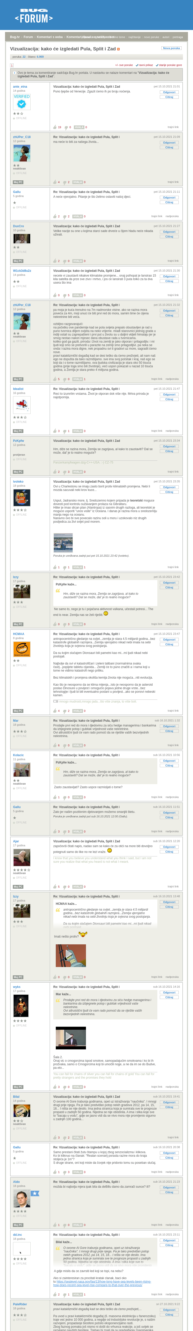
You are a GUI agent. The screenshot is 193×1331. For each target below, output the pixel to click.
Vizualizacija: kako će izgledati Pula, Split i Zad (86, 86)
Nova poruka (171, 48)
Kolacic (19, 755)
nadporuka (172, 216)
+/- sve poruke (124, 64)
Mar (16, 720)
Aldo (17, 1182)
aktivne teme (117, 37)
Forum (28, 37)
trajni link (173, 126)
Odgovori (169, 92)
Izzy (16, 577)
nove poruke (151, 37)
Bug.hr (15, 37)
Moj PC (18, 182)
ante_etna (20, 86)
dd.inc (18, 1235)
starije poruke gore (170, 64)
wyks (17, 987)
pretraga (178, 37)
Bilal (16, 1097)
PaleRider (20, 1304)
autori (166, 37)
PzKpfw (19, 441)
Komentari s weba (50, 37)
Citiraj (169, 96)
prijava (85, 37)
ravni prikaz (146, 64)
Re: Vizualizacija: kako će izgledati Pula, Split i (86, 137)
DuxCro (19, 226)
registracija (99, 37)
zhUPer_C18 (22, 137)
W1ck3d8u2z (22, 271)
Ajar (16, 841)
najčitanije (134, 37)
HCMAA (19, 634)
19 (59, 127)
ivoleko (18, 481)
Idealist (18, 389)
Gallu (17, 192)
